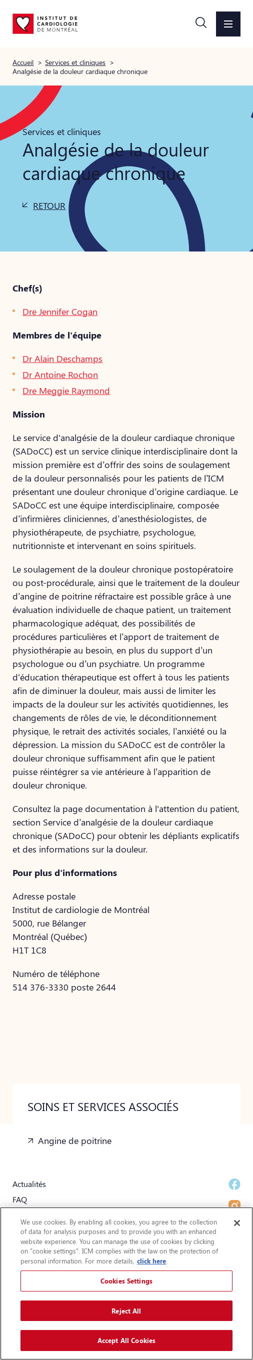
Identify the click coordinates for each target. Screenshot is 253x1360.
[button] (201, 24)
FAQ (19, 1199)
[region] (126, 1283)
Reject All (126, 1310)
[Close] (237, 1223)
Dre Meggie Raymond (66, 390)
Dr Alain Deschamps (62, 358)
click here (151, 1260)
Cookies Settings (126, 1280)
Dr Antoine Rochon (60, 374)
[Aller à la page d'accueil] (45, 24)
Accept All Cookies (127, 1340)
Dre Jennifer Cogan (60, 312)
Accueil (23, 62)
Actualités (29, 1183)
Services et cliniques (75, 62)
